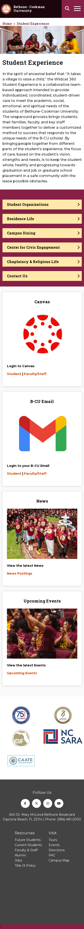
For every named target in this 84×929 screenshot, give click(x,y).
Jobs (18, 860)
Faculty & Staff (26, 850)
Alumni (20, 855)
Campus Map (59, 860)
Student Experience (33, 23)
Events (54, 845)
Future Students (28, 840)
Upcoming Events (22, 673)
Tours (53, 840)
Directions (57, 850)
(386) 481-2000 (69, 819)
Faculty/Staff (35, 374)
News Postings (19, 573)
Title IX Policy (25, 866)
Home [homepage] (7, 23)
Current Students (28, 845)
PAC (52, 855)
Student (14, 374)
